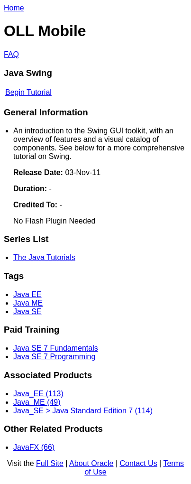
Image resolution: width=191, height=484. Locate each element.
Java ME (28, 303)
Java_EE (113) (38, 394)
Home (14, 8)
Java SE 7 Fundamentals (55, 348)
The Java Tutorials (44, 257)
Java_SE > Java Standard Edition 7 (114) (83, 411)
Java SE (27, 311)
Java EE (27, 294)
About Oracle (91, 463)
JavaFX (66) (34, 447)
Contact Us (138, 463)
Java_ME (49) (37, 402)
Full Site (50, 463)
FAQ (11, 54)
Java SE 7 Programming (54, 357)
